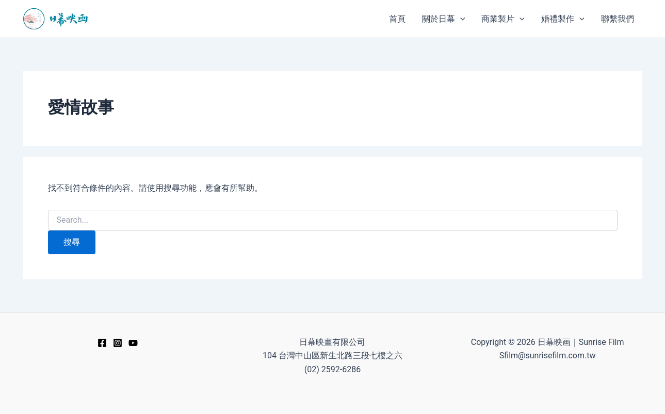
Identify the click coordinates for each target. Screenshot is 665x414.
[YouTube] (133, 342)
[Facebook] (102, 342)
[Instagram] (117, 342)
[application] (460, 19)
